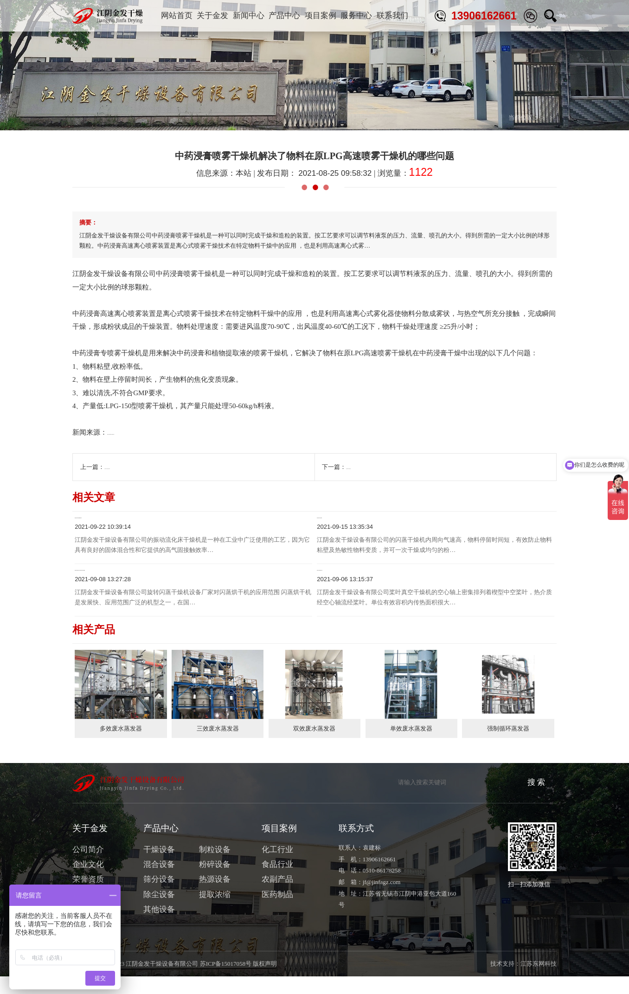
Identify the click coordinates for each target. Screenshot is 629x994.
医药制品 (277, 912)
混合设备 (159, 882)
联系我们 (392, 15)
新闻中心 (248, 15)
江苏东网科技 (538, 981)
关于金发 (212, 15)
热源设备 (215, 897)
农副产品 (277, 897)
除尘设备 (159, 912)
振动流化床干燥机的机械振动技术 (134, 522)
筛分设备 (159, 897)
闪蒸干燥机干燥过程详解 (360, 522)
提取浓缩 (215, 912)
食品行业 (277, 882)
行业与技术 (541, 117)
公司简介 (88, 867)
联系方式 (356, 846)
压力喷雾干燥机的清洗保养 (140, 466)
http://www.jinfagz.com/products (153, 432)
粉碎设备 (215, 882)
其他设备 (159, 927)
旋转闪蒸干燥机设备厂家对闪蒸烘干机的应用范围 (161, 584)
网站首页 (177, 15)
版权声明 (265, 981)
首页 (483, 117)
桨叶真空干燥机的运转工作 (364, 584)
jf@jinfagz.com (382, 900)
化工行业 (277, 867)
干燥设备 (159, 867)
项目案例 (320, 15)
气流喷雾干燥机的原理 (376, 466)
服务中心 (356, 15)
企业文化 (88, 882)
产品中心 (284, 15)
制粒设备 (215, 867)
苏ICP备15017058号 (225, 981)
